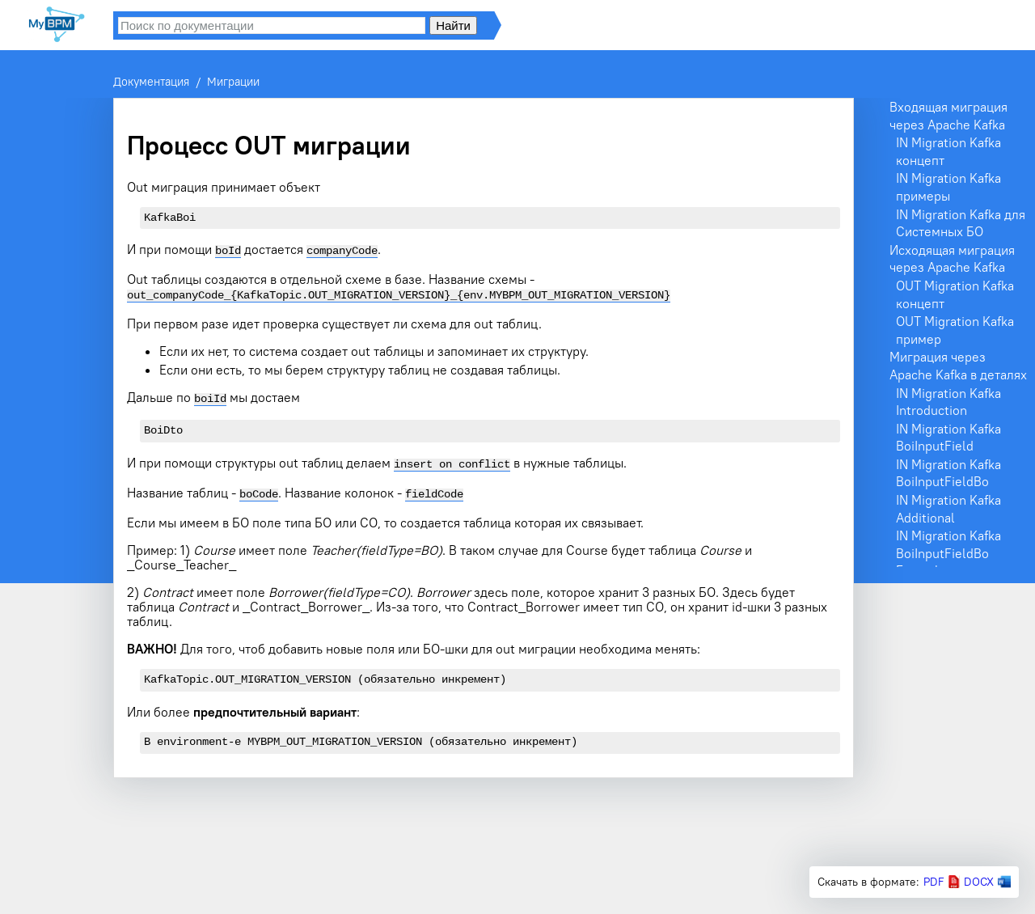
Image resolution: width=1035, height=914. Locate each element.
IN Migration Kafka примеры (948, 187)
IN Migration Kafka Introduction (948, 402)
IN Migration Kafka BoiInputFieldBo (948, 473)
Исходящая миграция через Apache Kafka (952, 259)
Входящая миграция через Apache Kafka (948, 116)
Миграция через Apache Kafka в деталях (958, 366)
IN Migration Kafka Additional (948, 509)
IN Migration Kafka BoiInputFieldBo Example (948, 552)
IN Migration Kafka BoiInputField (948, 438)
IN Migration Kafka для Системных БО (960, 223)
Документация (151, 81)
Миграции (233, 81)
